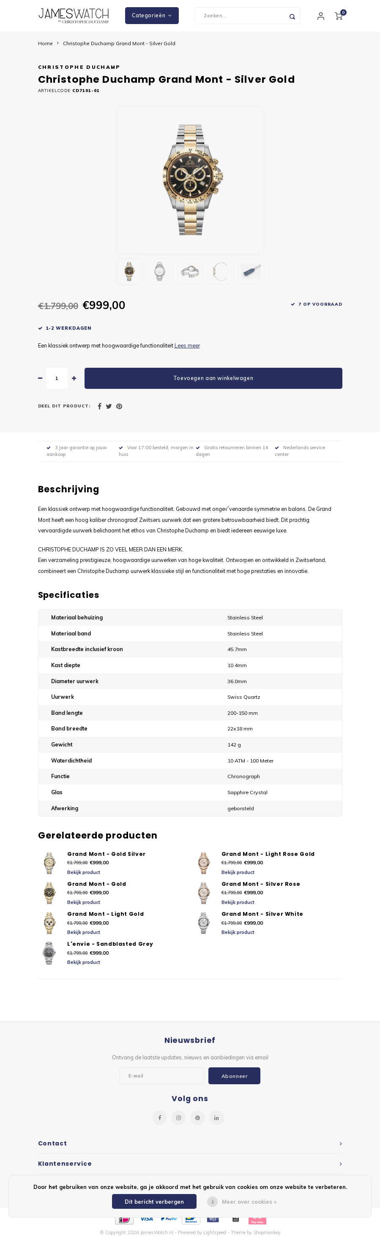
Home (45, 45)
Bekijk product (83, 875)
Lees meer (187, 347)
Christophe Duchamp (79, 69)
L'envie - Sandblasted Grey (110, 946)
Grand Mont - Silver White (262, 916)
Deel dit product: (64, 408)
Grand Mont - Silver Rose (261, 886)
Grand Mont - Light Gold (105, 916)
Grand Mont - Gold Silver (106, 856)
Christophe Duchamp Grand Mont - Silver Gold (119, 45)
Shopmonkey (267, 1235)
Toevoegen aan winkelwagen (213, 380)
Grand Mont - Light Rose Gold (268, 856)
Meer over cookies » (249, 1201)
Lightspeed (214, 1235)
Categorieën (152, 17)
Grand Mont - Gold (96, 886)
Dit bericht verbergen (154, 1201)
